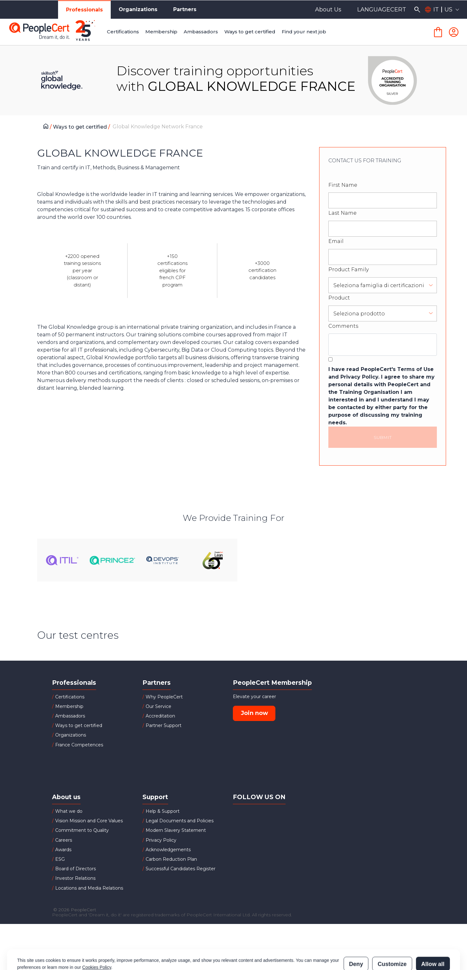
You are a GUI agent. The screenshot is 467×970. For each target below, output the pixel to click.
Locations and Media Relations (89, 888)
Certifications (69, 697)
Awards (63, 849)
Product (339, 298)
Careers (63, 840)
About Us (328, 9)
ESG (60, 859)
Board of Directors (75, 869)
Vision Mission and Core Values (89, 821)
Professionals (84, 10)
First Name (342, 185)
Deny (356, 936)
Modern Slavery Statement (176, 830)
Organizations (138, 9)
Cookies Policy (96, 939)
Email (336, 241)
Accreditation (160, 716)
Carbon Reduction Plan (171, 859)
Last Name (342, 213)
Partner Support (163, 725)
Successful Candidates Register (180, 869)
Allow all (432, 936)
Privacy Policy (161, 840)
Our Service (158, 706)
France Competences (79, 745)
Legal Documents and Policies (180, 821)
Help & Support (163, 811)
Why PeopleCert (164, 697)
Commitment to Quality (82, 830)
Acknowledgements (168, 849)
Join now (254, 713)
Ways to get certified (80, 127)
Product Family (348, 269)
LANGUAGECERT (381, 9)
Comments (343, 326)
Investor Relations (75, 878)
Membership (69, 706)
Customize (392, 936)
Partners (184, 9)
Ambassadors (70, 716)
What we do (68, 811)
